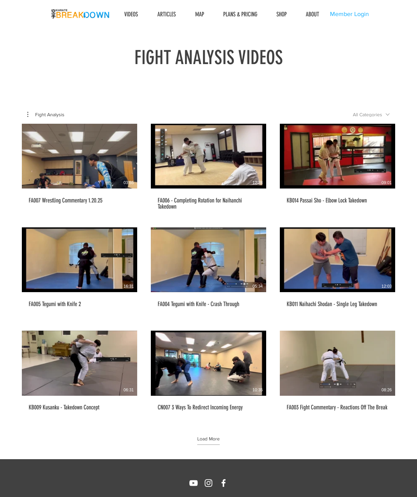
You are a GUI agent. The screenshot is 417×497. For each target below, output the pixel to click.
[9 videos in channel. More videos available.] (208, 270)
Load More (208, 438)
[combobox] (371, 114)
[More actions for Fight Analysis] (45, 114)
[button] (45, 114)
